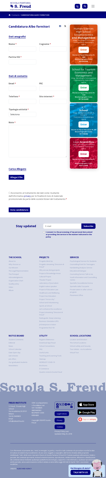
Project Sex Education (47, 296)
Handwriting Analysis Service (81, 267)
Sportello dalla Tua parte (79, 286)
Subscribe (88, 226)
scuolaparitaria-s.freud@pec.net (40, 404)
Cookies (60, 427)
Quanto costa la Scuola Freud (50, 372)
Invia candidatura (19, 209)
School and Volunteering (48, 302)
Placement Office (76, 295)
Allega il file (16, 177)
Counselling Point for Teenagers (82, 264)
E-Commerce (44, 369)
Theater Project (45, 280)
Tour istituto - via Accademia (80, 349)
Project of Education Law (48, 289)
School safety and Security (80, 346)
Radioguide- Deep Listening (49, 318)
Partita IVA (15, 57)
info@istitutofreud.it (16, 421)
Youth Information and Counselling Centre (83, 278)
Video (11, 287)
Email (12, 83)
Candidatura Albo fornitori (35, 15)
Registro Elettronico (46, 339)
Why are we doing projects (49, 270)
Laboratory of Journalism (48, 283)
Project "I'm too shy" (47, 299)
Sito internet (46, 96)
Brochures (43, 365)
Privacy (59, 420)
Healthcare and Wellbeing (49, 293)
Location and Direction (78, 339)
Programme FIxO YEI (47, 328)
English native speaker (48, 286)
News (11, 346)
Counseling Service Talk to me (81, 274)
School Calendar (15, 349)
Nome (13, 44)
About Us (12, 261)
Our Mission (13, 267)
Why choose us (15, 264)
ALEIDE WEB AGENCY (24, 469)
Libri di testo (13, 356)
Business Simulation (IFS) (48, 321)
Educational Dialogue (78, 271)
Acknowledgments (16, 277)
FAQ (40, 349)
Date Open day (14, 352)
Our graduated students (18, 362)
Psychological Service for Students (83, 261)
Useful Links (44, 352)
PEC (41, 83)
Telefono (14, 96)
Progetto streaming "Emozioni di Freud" (51, 265)
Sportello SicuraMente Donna (81, 283)
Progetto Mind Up (46, 261)
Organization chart (16, 280)
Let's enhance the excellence (50, 309)
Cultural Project (45, 276)
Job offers (12, 359)
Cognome (45, 44)
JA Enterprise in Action (47, 324)
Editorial (12, 343)
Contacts (15, 15)
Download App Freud (47, 343)
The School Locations (78, 343)
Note (12, 122)
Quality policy (14, 284)
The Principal (14, 274)
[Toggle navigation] (93, 6)
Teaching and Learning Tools (50, 356)
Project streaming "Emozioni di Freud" (51, 313)
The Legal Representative (18, 271)
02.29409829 (16, 416)
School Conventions (47, 346)
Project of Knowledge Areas (50, 273)
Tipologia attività (19, 109)
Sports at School (45, 306)
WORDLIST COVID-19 (47, 362)
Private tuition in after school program (81, 290)
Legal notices (62, 414)
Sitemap (42, 359)
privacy (27, 196)
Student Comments (16, 339)
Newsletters (13, 365)
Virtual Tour (74, 352)
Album (11, 290)
